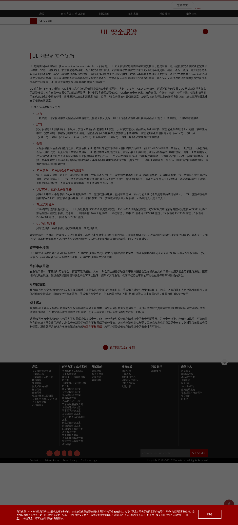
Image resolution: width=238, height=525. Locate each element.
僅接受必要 (36, 514)
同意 (210, 514)
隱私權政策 (184, 511)
